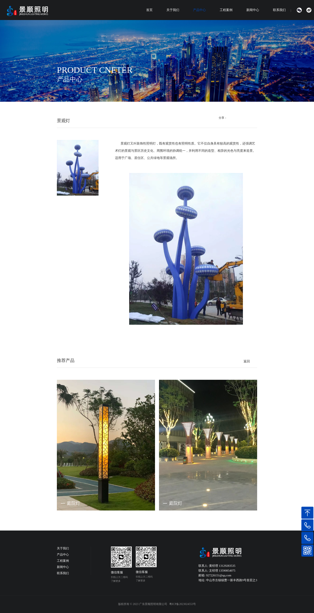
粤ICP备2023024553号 (182, 604)
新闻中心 (252, 10)
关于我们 (172, 10)
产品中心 (199, 10)
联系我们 (279, 10)
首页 (149, 10)
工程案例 (226, 10)
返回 (247, 361)
